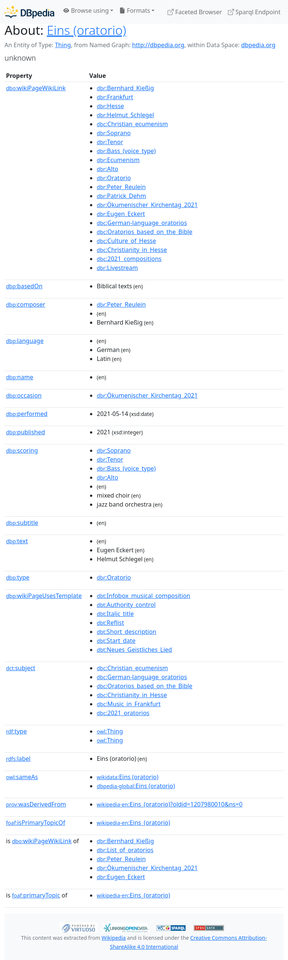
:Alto (107, 169)
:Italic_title (115, 614)
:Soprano (113, 133)
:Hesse (110, 106)
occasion (24, 395)
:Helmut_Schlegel (125, 115)
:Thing (110, 731)
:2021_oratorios (123, 713)
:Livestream (117, 268)
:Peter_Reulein (121, 187)
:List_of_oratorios (125, 850)
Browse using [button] (86, 10)
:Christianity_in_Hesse (132, 250)
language (25, 341)
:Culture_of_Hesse (126, 241)
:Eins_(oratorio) (133, 822)
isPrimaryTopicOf (35, 822)
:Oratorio (114, 178)
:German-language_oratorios (142, 223)
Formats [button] (134, 10)
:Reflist (110, 623)
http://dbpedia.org (158, 45)
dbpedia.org (258, 45)
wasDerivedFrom (36, 804)
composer (25, 304)
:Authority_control (126, 605)
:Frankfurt (115, 97)
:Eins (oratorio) (128, 777)
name (19, 377)
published (25, 432)
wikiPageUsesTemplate (44, 596)
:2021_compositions (129, 259)
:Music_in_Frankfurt (128, 704)
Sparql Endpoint (254, 12)
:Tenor (110, 142)
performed (27, 414)
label (18, 758)
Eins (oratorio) (86, 30)
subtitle (22, 523)
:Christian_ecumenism (132, 124)
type (17, 577)
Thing (63, 45)
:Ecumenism (118, 160)
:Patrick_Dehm (121, 196)
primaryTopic (36, 895)
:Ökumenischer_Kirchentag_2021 (147, 205)
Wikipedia (114, 937)
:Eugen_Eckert (121, 214)
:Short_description (126, 632)
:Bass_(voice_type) (126, 151)
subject (20, 668)
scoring (22, 450)
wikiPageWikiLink (36, 88)
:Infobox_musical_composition (143, 596)
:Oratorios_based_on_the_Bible (144, 232)
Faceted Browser (195, 12)
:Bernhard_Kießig (125, 88)
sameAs (22, 777)
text (17, 541)
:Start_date (116, 641)
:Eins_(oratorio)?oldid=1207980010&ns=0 (170, 804)
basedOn (24, 286)
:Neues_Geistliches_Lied (134, 649)
